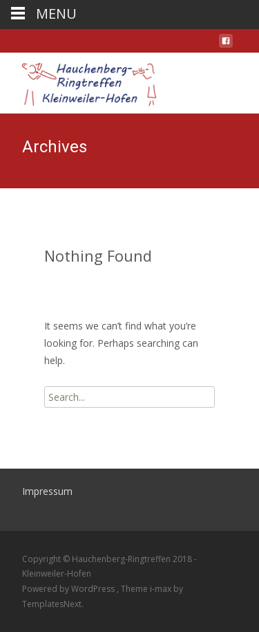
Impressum (47, 491)
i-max (161, 589)
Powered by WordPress (69, 589)
